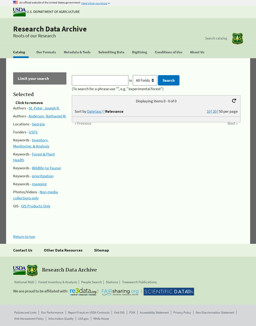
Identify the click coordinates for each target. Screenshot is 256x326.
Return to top (24, 236)
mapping (39, 183)
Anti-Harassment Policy (29, 319)
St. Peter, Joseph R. (44, 108)
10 (208, 111)
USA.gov (83, 319)
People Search (91, 282)
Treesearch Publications (139, 282)
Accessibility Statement (154, 312)
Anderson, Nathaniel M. (47, 116)
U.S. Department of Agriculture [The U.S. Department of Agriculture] (46, 11)
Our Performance (52, 312)
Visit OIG (119, 312)
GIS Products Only (35, 206)
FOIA (132, 312)
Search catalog (216, 38)
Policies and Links (25, 312)
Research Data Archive (50, 29)
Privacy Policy (182, 312)
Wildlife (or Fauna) (46, 168)
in (143, 80)
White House (101, 319)
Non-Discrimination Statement (215, 312)
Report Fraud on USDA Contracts (88, 312)
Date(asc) (95, 111)
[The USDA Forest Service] (237, 39)
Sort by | (99, 111)
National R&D (24, 282)
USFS (33, 132)
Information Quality (60, 319)
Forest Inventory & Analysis (57, 282)
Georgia (38, 124)
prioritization (42, 176)
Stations (112, 282)
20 (215, 111)
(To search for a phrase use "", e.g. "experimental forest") (118, 88)
